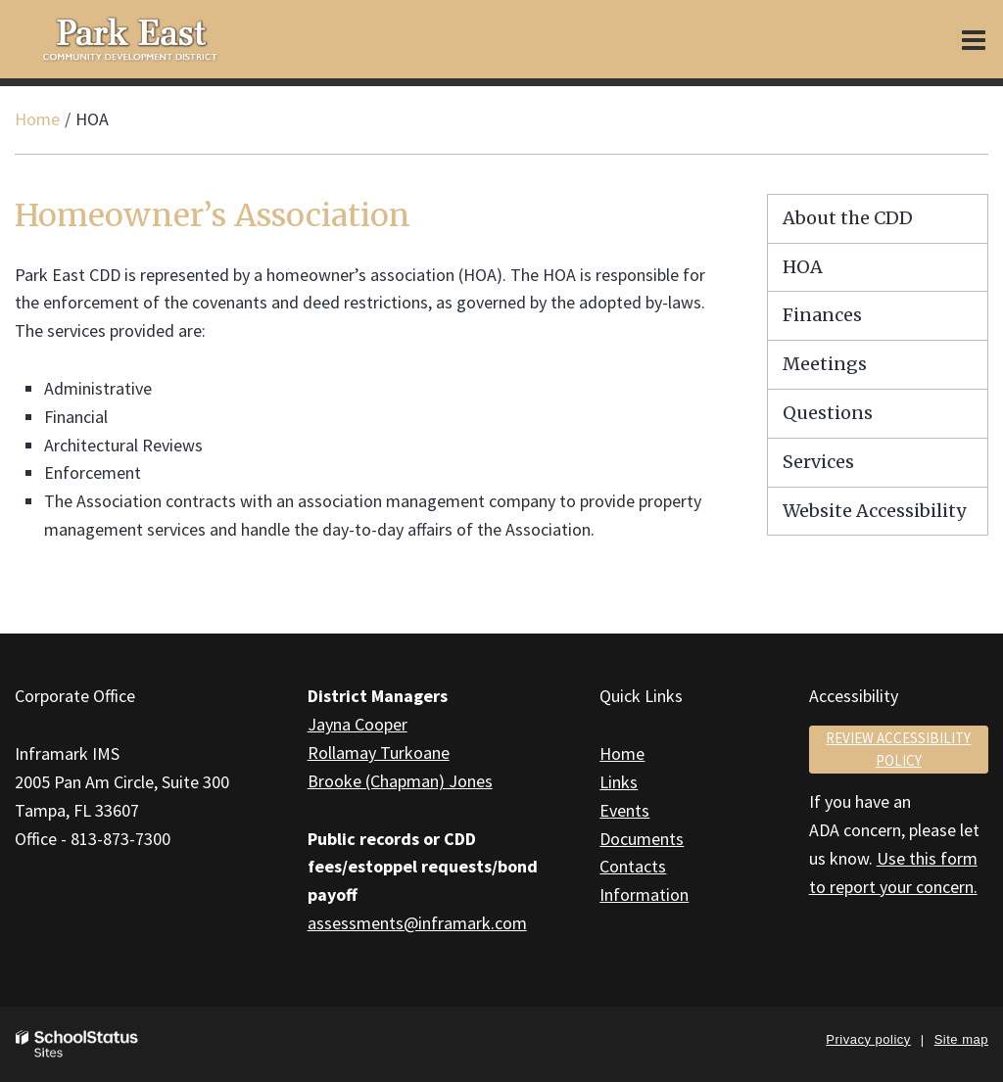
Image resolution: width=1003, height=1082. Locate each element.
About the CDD (848, 218)
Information (644, 894)
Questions (828, 412)
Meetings (825, 364)
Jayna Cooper (357, 724)
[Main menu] (973, 39)
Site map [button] (961, 1039)
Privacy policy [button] (868, 1039)
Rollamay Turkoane (379, 752)
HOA (803, 267)
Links (618, 782)
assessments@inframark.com (417, 923)
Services (818, 461)
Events (624, 810)
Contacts (632, 866)
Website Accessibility (874, 510)
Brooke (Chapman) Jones (400, 781)
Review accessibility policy (898, 749)
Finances (822, 315)
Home (37, 119)
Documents (641, 838)
